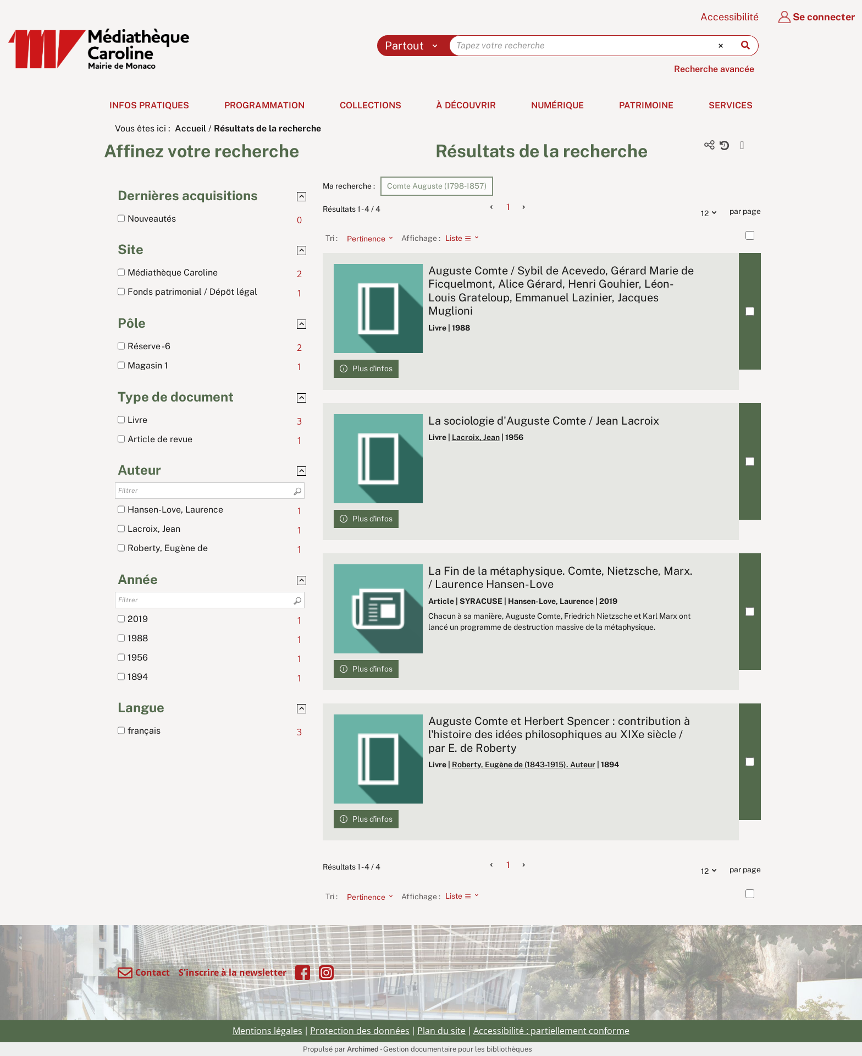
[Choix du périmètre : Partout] (413, 45)
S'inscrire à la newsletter (232, 972)
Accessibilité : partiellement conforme (551, 1031)
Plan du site (441, 1031)
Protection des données (360, 1031)
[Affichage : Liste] (465, 238)
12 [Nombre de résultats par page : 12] (711, 212)
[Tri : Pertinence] (366, 238)
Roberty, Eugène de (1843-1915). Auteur (523, 764)
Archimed (363, 1049)
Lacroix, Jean (476, 437)
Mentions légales (267, 1031)
